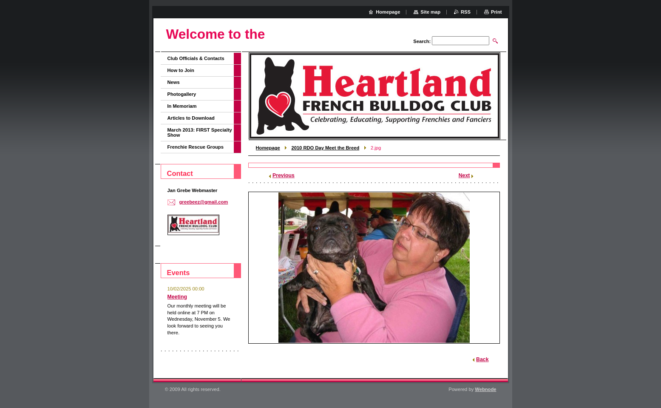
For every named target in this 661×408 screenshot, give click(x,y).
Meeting (177, 297)
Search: (422, 41)
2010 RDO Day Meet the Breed (325, 147)
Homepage (268, 147)
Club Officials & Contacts (195, 58)
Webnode (485, 389)
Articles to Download (191, 118)
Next (464, 175)
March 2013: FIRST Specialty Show (199, 132)
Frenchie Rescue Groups (195, 146)
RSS (466, 11)
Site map (430, 11)
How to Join (180, 70)
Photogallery (181, 94)
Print (496, 11)
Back (482, 359)
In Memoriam (182, 106)
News (173, 82)
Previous (283, 175)
